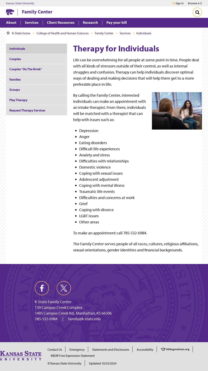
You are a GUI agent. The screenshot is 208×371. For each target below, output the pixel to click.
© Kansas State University (64, 363)
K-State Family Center (53, 301)
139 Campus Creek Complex (58, 307)
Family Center (37, 12)
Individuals (17, 49)
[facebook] (42, 288)
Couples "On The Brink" (25, 69)
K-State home (18, 33)
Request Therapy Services (27, 110)
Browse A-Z (195, 3)
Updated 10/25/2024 (102, 363)
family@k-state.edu (84, 318)
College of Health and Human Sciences (63, 33)
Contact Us (55, 349)
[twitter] (64, 288)
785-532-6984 (46, 318)
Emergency (77, 349)
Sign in (180, 3)
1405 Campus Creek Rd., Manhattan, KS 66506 (73, 313)
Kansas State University (20, 3)
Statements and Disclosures (110, 349)
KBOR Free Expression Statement (73, 356)
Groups (14, 90)
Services (125, 33)
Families (15, 79)
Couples (15, 59)
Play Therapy (18, 100)
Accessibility (145, 349)
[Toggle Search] (197, 12)
